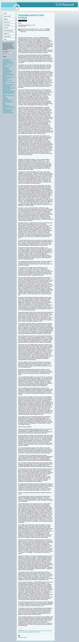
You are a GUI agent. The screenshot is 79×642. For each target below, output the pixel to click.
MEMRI (4, 104)
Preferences (7, 22)
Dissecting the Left (6, 78)
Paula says (5, 79)
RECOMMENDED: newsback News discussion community (9, 92)
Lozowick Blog (6, 68)
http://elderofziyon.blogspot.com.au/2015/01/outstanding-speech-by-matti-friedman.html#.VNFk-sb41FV (35, 631)
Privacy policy (7, 36)
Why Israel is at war (7, 67)
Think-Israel (5, 97)
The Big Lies (5, 98)
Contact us (6, 33)
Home (5, 13)
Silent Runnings (6, 72)
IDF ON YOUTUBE (7, 100)
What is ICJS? (7, 16)
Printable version (22, 636)
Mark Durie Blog (6, 105)
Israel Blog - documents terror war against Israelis (9, 88)
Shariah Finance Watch (7, 61)
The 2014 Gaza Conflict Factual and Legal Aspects (8, 112)
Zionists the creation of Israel (9, 77)
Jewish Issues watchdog (8, 73)
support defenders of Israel (8, 109)
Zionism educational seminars (9, 84)
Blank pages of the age (7, 71)
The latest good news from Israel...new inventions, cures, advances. (9, 107)
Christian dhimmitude (7, 85)
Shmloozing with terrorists (8, 99)
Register (6, 19)
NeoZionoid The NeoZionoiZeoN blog (7, 70)
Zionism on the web (7, 90)
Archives (6, 27)
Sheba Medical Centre (7, 59)
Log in (6, 39)
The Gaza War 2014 (7, 110)
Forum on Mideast (6, 86)
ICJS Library (7, 25)
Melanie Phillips (6, 60)
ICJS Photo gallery (8, 30)
